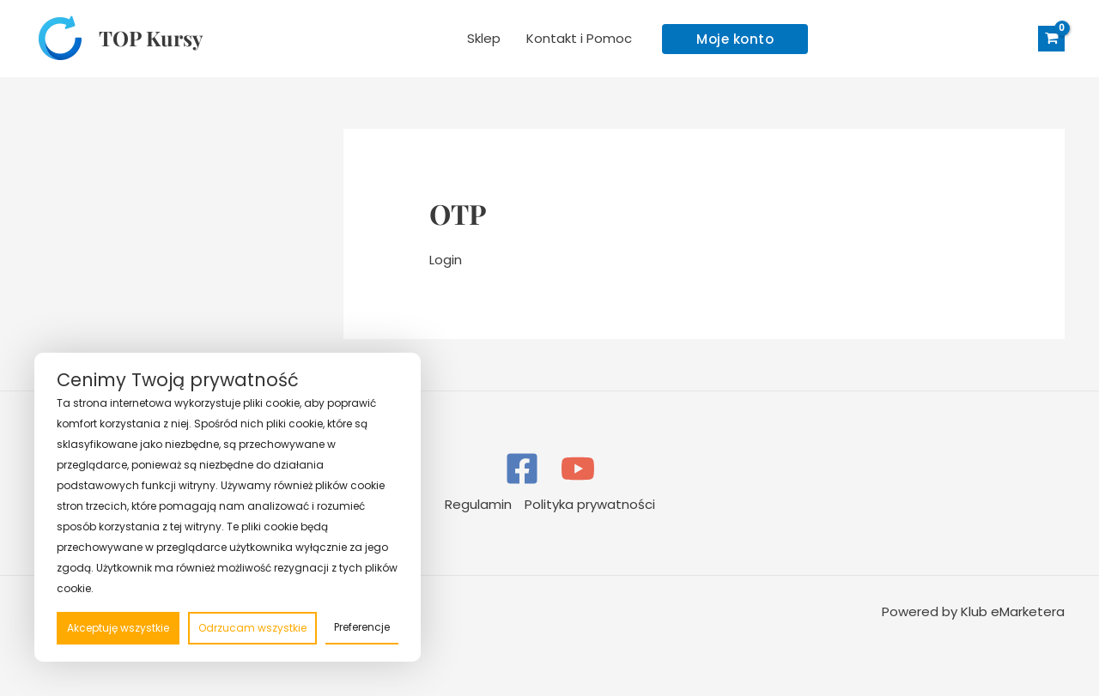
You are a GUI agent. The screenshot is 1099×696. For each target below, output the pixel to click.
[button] (735, 39)
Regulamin (478, 504)
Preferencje (362, 627)
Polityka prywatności (590, 504)
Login (445, 260)
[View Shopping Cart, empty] (1051, 39)
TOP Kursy (151, 37)
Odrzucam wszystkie (252, 627)
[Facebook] (522, 468)
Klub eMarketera (1013, 611)
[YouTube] (578, 468)
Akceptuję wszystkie (118, 627)
